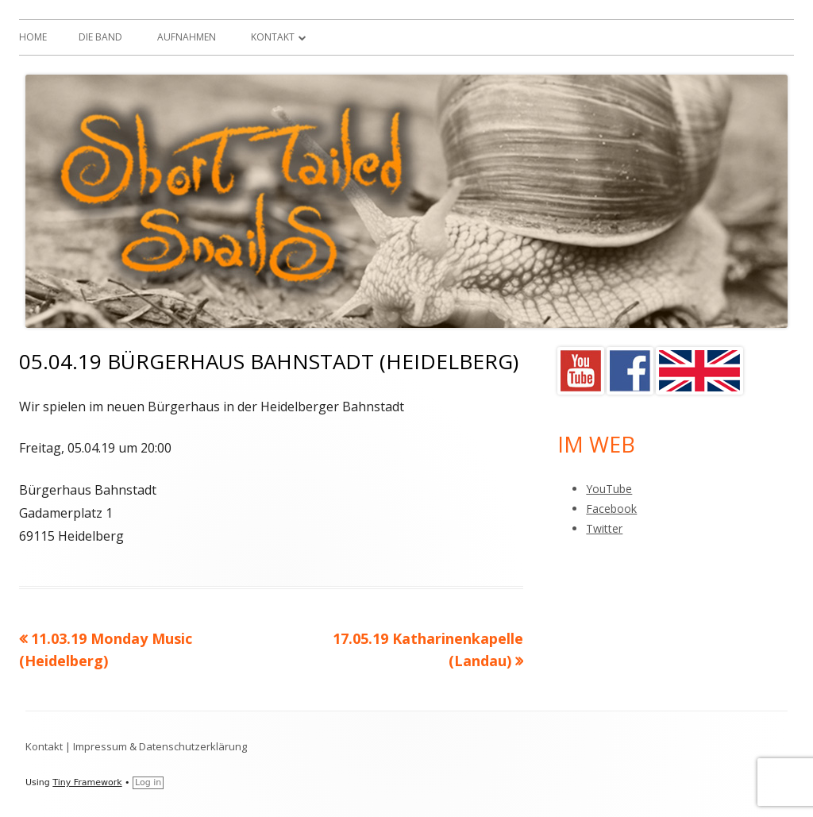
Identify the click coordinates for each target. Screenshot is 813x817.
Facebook (611, 508)
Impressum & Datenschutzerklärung (160, 746)
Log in (148, 782)
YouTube (609, 488)
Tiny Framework (86, 782)
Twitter (604, 528)
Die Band (100, 37)
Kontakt (273, 37)
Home (33, 37)
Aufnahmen (186, 37)
